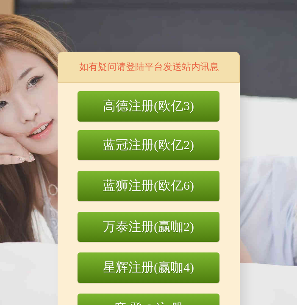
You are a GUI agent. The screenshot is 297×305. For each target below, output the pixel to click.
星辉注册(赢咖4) (148, 267)
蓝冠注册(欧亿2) (148, 145)
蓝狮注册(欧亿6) (148, 185)
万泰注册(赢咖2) (148, 226)
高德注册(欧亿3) (148, 106)
